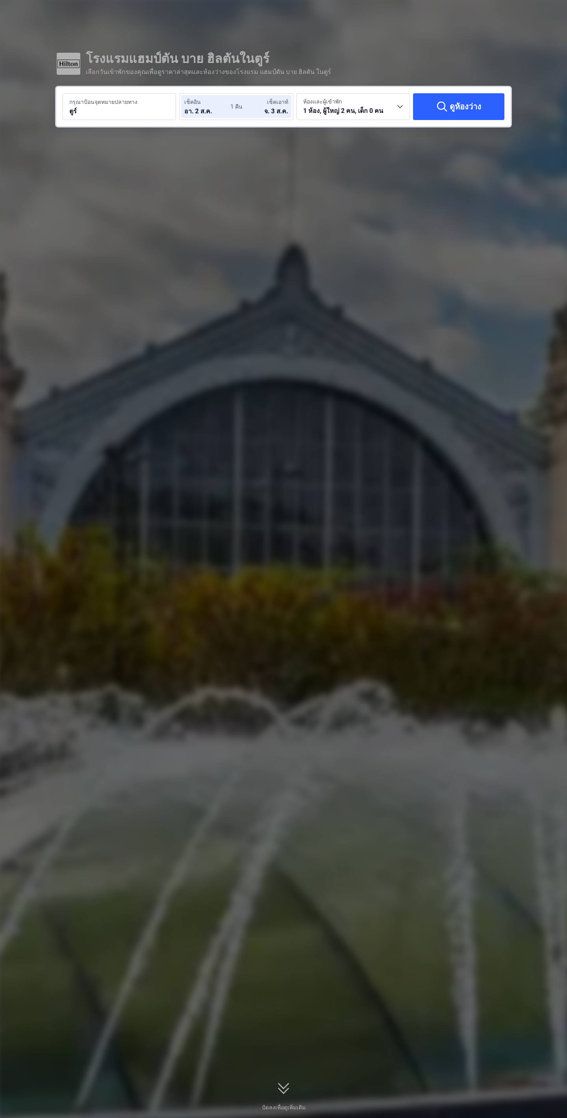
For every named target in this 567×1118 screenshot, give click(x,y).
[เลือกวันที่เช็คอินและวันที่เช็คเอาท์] (208, 107)
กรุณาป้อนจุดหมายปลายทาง (103, 102)
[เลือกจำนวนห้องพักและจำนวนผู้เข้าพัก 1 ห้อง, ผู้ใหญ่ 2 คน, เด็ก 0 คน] (353, 107)
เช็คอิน (192, 102)
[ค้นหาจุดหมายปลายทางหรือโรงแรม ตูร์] (119, 106)
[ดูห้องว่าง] (458, 106)
